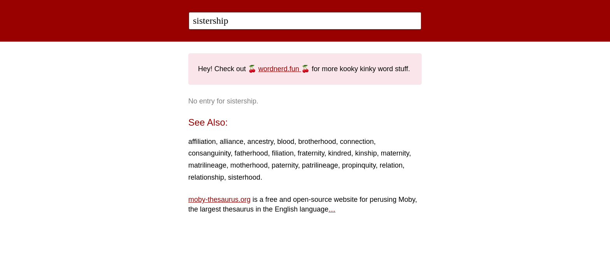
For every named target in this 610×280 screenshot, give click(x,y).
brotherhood (317, 141)
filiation (283, 153)
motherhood (249, 165)
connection (357, 141)
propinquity (359, 165)
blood (285, 141)
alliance (232, 141)
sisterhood (244, 177)
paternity (285, 165)
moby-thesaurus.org (219, 199)
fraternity (311, 153)
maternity (395, 153)
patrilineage (320, 165)
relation (391, 165)
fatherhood (251, 153)
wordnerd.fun (279, 69)
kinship (366, 153)
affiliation (202, 141)
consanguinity (209, 153)
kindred (339, 153)
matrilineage (207, 165)
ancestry (260, 141)
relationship (206, 177)
